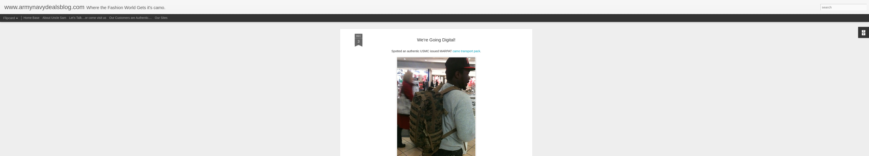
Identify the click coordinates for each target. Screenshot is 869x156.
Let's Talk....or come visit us (87, 18)
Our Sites (161, 18)
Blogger (448, 153)
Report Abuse (461, 153)
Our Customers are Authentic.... (130, 18)
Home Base (31, 18)
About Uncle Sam (54, 18)
